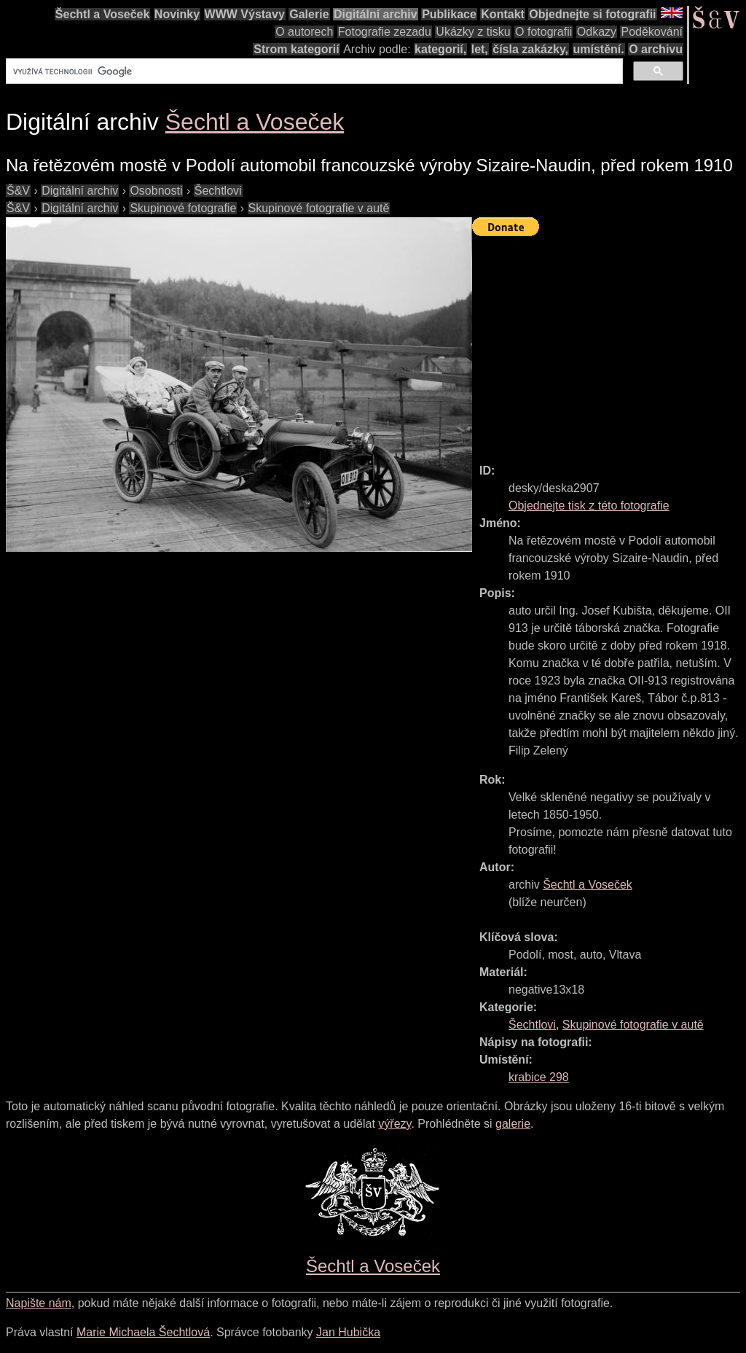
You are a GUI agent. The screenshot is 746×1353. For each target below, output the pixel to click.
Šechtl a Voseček (102, 14)
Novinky (177, 14)
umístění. (598, 49)
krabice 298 (539, 1077)
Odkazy (596, 32)
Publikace (449, 14)
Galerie (309, 14)
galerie (512, 1124)
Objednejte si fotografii (592, 14)
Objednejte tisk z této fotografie (589, 505)
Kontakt (503, 14)
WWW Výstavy (245, 14)
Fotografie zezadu (384, 32)
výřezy (394, 1124)
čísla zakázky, (530, 49)
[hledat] (313, 71)
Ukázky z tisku (473, 32)
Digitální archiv (375, 14)
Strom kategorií (296, 49)
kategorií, (440, 49)
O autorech (304, 32)
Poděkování (652, 32)
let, (479, 49)
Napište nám (38, 1303)
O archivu (656, 49)
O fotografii (543, 32)
